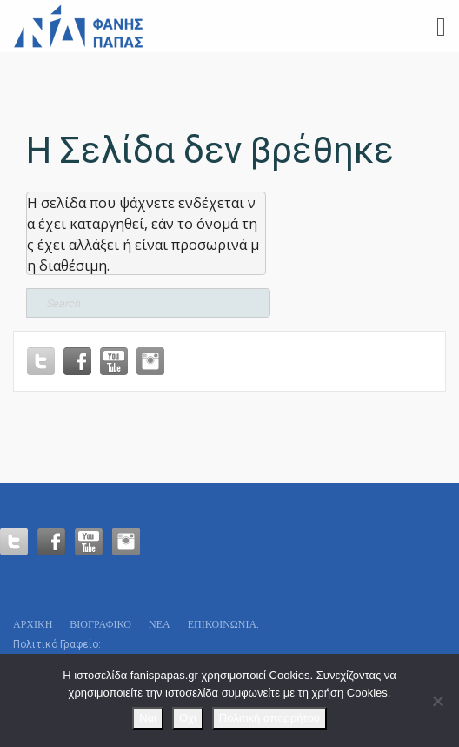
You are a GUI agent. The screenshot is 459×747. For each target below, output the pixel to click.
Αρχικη (32, 623)
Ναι (147, 717)
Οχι (187, 717)
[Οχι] (437, 701)
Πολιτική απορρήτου (269, 717)
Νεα (159, 623)
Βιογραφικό (100, 623)
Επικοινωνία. (223, 623)
